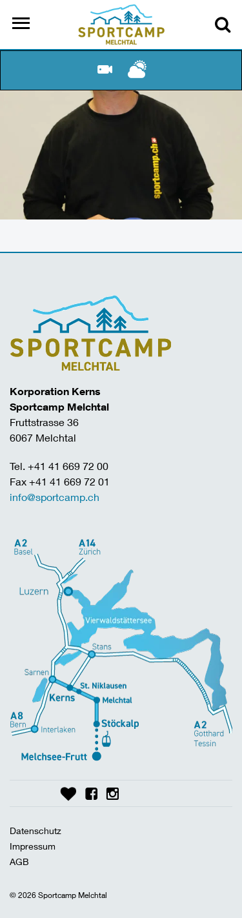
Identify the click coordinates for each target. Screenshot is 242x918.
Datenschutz (35, 830)
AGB (19, 861)
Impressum (32, 846)
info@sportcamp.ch (54, 497)
